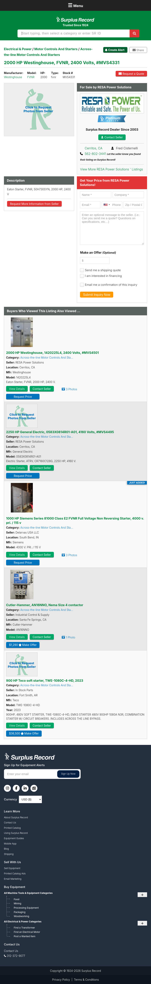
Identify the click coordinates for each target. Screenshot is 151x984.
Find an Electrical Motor (27, 931)
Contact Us (10, 822)
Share (138, 50)
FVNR (30, 77)
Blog (6, 848)
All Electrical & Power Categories (22, 921)
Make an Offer (98, 252)
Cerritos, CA (93, 148)
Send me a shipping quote (103, 270)
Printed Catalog (12, 827)
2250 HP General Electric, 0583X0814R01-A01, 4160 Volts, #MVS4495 (60, 432)
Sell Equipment (12, 868)
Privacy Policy (61, 979)
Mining (17, 903)
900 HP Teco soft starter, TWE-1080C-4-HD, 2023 (44, 681)
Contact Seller (112, 137)
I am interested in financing (103, 276)
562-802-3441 (95, 154)
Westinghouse (13, 77)
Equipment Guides (14, 838)
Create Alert (116, 50)
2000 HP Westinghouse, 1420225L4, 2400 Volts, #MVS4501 (52, 353)
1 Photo (70, 637)
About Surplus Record (16, 817)
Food (16, 899)
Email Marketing (12, 878)
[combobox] (106, 205)
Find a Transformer (24, 927)
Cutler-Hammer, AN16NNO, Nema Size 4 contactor (44, 605)
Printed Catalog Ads (15, 873)
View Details (17, 388)
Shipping (9, 854)
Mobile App (10, 843)
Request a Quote (131, 73)
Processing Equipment (26, 907)
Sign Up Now (68, 773)
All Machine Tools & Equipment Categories (28, 893)
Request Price (23, 396)
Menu (75, 5)
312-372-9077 (16, 955)
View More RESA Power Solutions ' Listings (111, 169)
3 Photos (71, 389)
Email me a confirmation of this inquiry (111, 285)
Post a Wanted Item (24, 936)
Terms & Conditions (86, 979)
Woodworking (21, 916)
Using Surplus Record (16, 832)
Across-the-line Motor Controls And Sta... (46, 357)
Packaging (19, 912)
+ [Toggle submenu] (142, 894)
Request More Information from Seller (34, 203)
